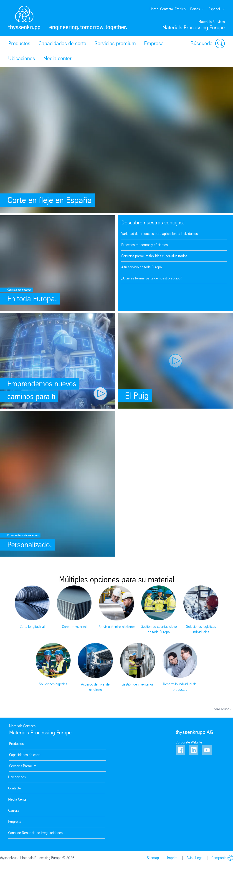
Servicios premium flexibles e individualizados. (154, 256)
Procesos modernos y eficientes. (145, 245)
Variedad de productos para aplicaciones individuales (159, 233)
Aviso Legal (195, 858)
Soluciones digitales (53, 684)
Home (153, 9)
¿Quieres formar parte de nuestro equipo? (151, 278)
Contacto (166, 9)
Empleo (180, 9)
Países (197, 9)
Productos (19, 43)
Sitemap (153, 858)
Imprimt (172, 858)
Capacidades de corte (62, 43)
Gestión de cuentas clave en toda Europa (159, 629)
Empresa (154, 43)
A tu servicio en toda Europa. (142, 267)
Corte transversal (74, 627)
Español (216, 9)
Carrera (13, 810)
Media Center (18, 799)
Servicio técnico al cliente (117, 627)
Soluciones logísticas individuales (201, 629)
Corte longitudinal (32, 626)
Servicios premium (115, 43)
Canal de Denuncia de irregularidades (35, 833)
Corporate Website (189, 742)
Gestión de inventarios (138, 684)
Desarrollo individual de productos (180, 687)
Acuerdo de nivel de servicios (95, 687)
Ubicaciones (21, 58)
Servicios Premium (22, 766)
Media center (57, 58)
